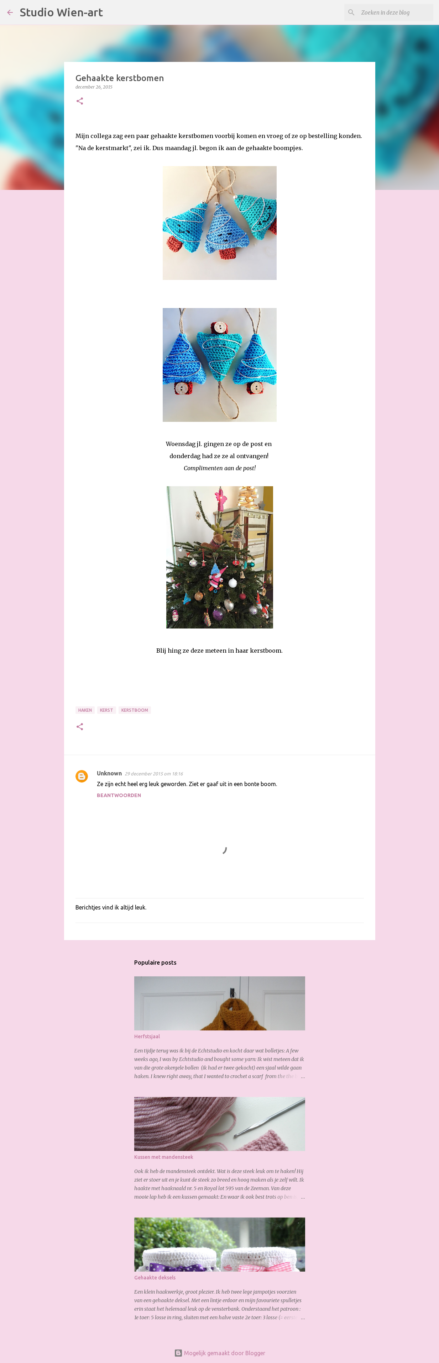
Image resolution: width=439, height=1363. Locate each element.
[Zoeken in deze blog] (396, 12)
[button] (79, 101)
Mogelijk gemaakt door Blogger (219, 1353)
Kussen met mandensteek (163, 1157)
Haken (85, 710)
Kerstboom (134, 710)
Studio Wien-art (61, 12)
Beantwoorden (119, 795)
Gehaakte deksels (155, 1277)
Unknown (109, 773)
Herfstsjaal (147, 1036)
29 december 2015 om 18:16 (154, 773)
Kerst (106, 710)
